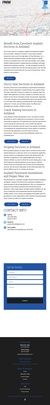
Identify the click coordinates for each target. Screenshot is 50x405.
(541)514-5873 (25, 350)
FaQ (25, 386)
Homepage (7, 21)
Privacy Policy (25, 391)
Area (15, 21)
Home (25, 371)
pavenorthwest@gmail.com (16, 224)
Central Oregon (25, 376)
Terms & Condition (25, 389)
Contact (25, 379)
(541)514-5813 (12, 219)
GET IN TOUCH (11, 141)
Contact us (11, 198)
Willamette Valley (25, 374)
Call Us (9, 78)
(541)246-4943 (12, 217)
